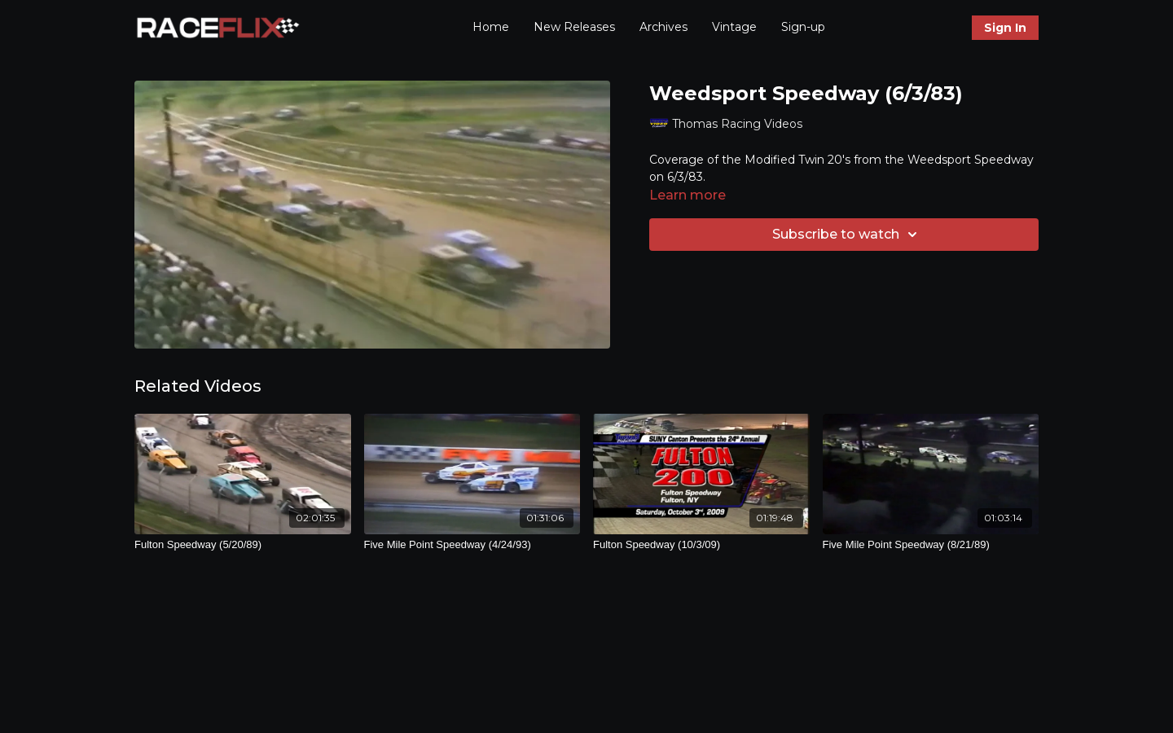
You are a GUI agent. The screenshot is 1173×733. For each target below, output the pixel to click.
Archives (663, 27)
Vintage (734, 27)
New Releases (574, 27)
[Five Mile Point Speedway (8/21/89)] (931, 545)
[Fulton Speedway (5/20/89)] (242, 545)
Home (490, 27)
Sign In (1005, 27)
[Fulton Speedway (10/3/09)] (701, 545)
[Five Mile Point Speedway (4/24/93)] (472, 545)
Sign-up (803, 27)
